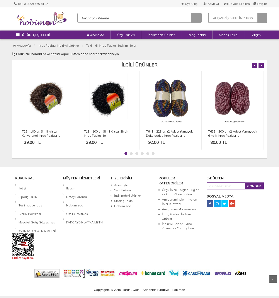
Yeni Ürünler (122, 190)
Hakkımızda (74, 196)
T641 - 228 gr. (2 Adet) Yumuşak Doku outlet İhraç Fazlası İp (169, 133)
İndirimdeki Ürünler (161, 35)
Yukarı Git (273, 279)
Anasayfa (95, 35)
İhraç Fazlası (197, 35)
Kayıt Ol (211, 4)
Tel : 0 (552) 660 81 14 (31, 4)
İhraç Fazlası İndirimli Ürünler (58, 46)
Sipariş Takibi (28, 190)
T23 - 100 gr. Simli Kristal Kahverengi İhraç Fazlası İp (41, 133)
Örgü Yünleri (126, 35)
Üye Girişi (190, 4)
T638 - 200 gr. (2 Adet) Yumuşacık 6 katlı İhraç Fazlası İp (232, 133)
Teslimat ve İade (30, 196)
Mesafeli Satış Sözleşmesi (37, 206)
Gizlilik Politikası (30, 201)
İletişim (260, 4)
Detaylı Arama (76, 190)
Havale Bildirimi (237, 4)
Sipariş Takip (228, 35)
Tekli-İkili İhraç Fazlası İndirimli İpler (111, 46)
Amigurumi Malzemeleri (179, 209)
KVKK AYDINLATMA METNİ (37, 211)
